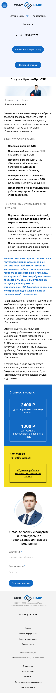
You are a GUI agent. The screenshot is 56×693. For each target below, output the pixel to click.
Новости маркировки (28, 639)
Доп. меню (27, 15)
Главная (9, 100)
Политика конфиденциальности (28, 682)
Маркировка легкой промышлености (28, 658)
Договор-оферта (28, 687)
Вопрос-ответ (28, 644)
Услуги (25, 100)
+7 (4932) (29, 35)
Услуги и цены (17, 16)
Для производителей (15, 104)
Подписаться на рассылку (28, 49)
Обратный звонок (28, 65)
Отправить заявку (21, 583)
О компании (39, 16)
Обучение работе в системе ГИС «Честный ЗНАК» (28, 473)
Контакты (28, 24)
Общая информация (28, 633)
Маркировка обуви (28, 652)
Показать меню (4, 5)
